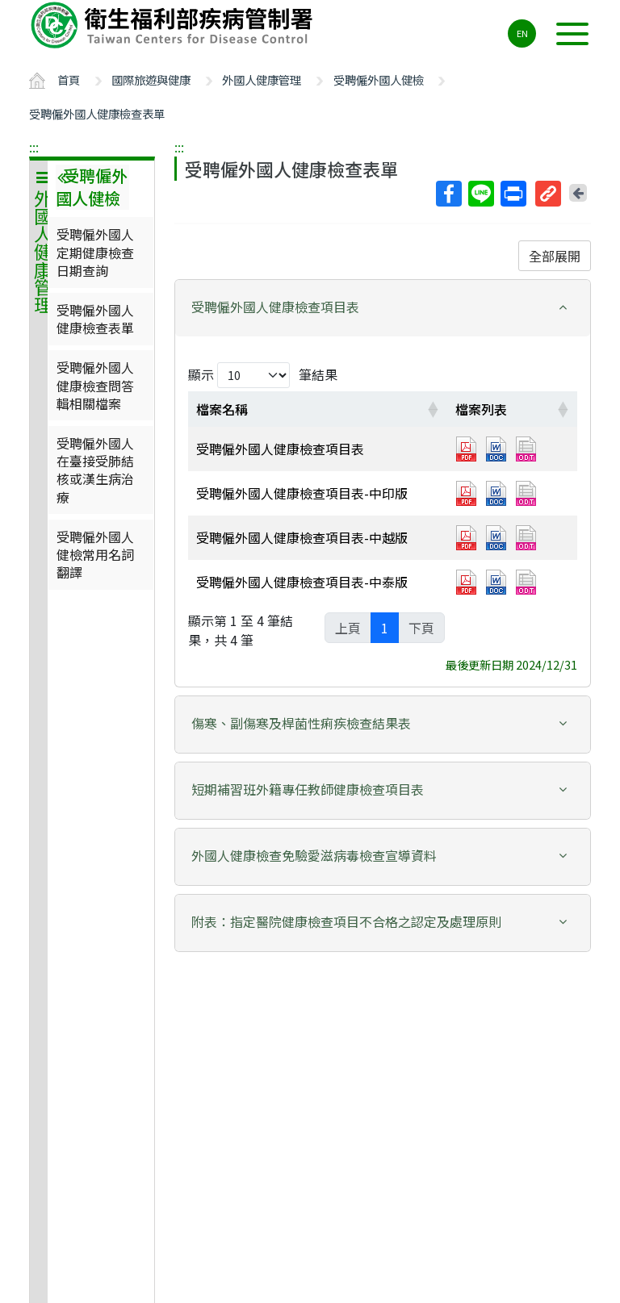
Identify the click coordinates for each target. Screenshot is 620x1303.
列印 (512, 194)
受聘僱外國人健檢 (378, 79)
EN (522, 33)
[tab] (382, 308)
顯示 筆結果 (262, 375)
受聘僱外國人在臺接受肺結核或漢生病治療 (95, 470)
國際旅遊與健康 (151, 79)
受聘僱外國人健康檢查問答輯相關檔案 (95, 385)
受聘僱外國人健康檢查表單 (97, 113)
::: (34, 147)
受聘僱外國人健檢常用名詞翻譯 (95, 555)
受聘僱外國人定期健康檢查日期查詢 (95, 252)
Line (480, 194)
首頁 (68, 79)
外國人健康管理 (261, 79)
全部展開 (554, 255)
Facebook (448, 194)
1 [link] (384, 627)
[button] (382, 307)
